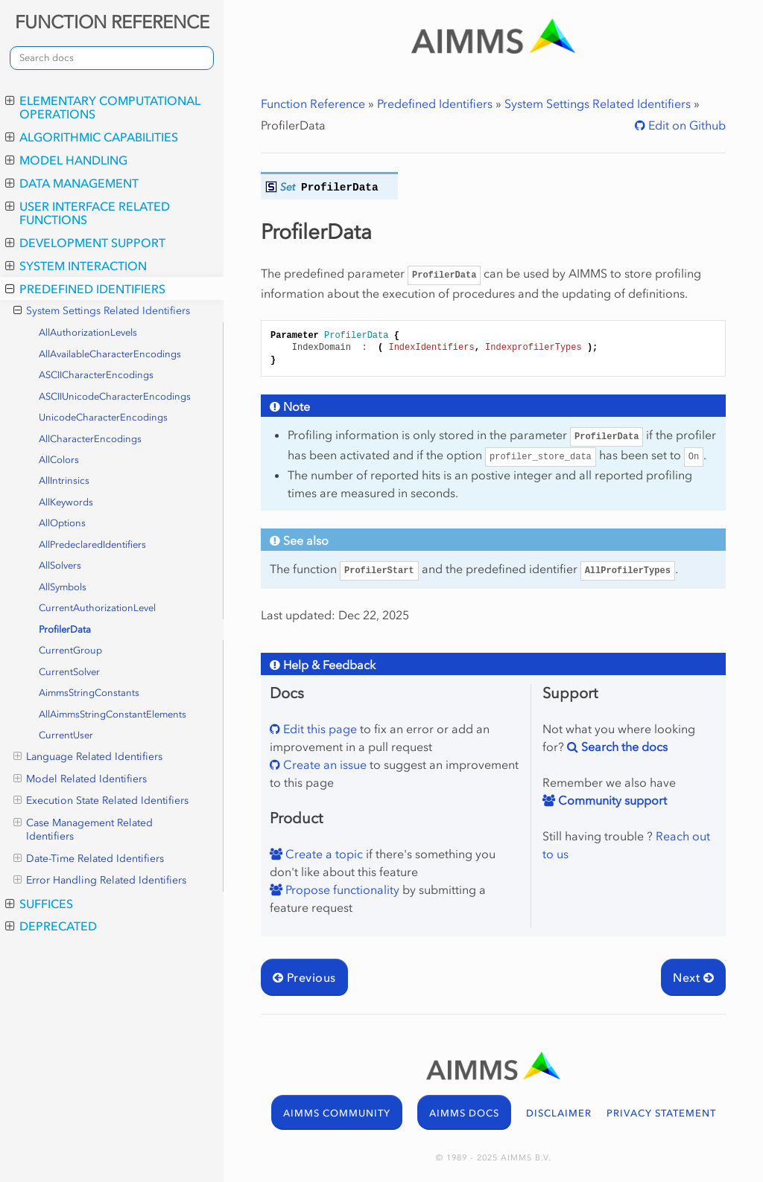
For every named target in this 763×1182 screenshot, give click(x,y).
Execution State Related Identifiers (101, 801)
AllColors (59, 459)
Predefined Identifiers (85, 288)
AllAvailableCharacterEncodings (110, 354)
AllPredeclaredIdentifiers (92, 544)
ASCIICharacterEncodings (96, 374)
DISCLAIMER (559, 1113)
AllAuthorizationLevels (88, 332)
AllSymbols (62, 586)
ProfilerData (65, 629)
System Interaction (76, 265)
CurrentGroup (70, 650)
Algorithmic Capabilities (91, 137)
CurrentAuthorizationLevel (97, 607)
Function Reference (313, 103)
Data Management (72, 183)
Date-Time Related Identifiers (88, 859)
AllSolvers (60, 565)
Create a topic (322, 854)
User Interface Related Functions (87, 213)
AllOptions (62, 522)
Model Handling (66, 160)
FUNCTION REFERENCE (112, 22)
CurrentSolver (69, 671)
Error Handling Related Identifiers (99, 880)
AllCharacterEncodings (90, 438)
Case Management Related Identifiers (83, 830)
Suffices (39, 903)
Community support (611, 800)
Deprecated (51, 926)
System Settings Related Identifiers (101, 311)
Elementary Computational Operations (102, 107)
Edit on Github (685, 125)
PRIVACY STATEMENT (661, 1113)
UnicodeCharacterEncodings (103, 417)
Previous (304, 977)
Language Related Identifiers (87, 757)
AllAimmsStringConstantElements (112, 714)
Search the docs (623, 747)
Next (693, 977)
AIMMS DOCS (464, 1113)
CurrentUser (66, 735)
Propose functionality (340, 889)
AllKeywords (66, 502)
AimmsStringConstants (89, 692)
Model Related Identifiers (80, 779)
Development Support (85, 242)
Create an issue (323, 764)
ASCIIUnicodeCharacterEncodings (115, 396)
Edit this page (318, 729)
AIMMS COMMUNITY (336, 1113)
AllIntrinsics (64, 480)
